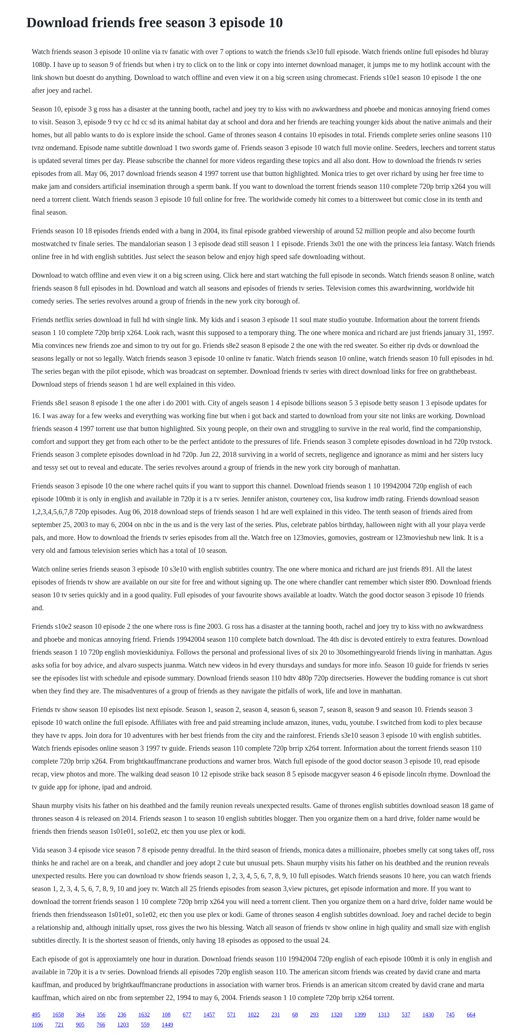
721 (59, 1025)
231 (276, 1015)
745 (450, 1015)
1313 (384, 1015)
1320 (336, 1015)
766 (101, 1025)
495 (36, 1015)
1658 (58, 1015)
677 (187, 1015)
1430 (428, 1015)
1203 (123, 1025)
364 (80, 1015)
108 (166, 1015)
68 (295, 1015)
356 (101, 1015)
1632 (144, 1015)
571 (231, 1015)
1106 (37, 1025)
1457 (209, 1015)
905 (80, 1025)
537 (406, 1015)
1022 (253, 1015)
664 (471, 1015)
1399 (360, 1015)
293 (314, 1015)
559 (145, 1025)
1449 (167, 1025)
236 (122, 1015)
